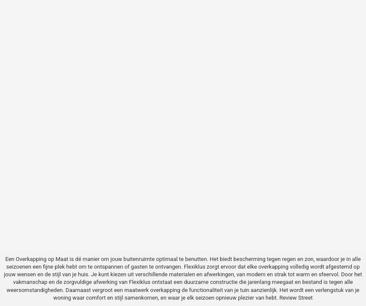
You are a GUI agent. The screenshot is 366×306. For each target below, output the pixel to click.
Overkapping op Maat (42, 259)
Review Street (295, 298)
